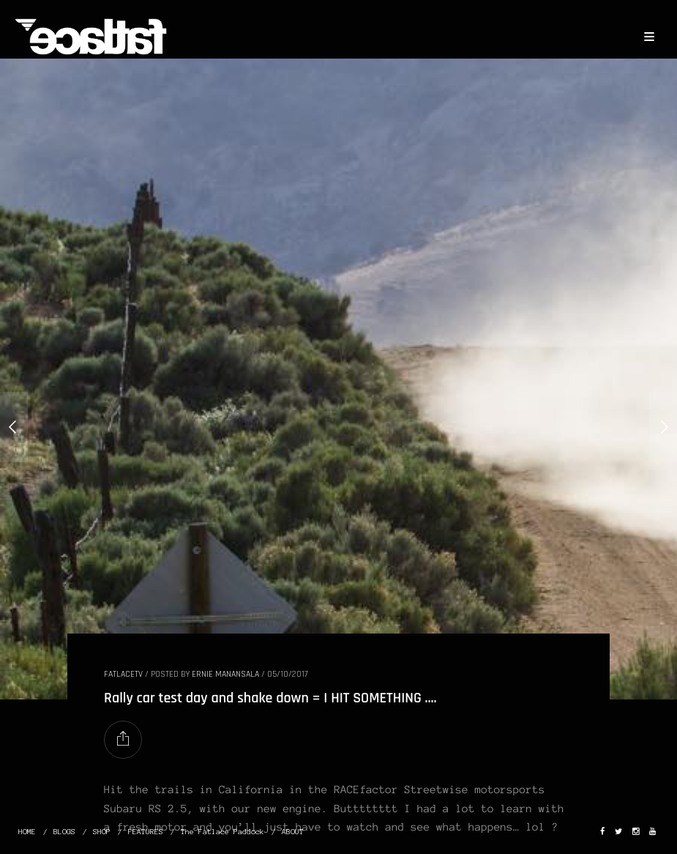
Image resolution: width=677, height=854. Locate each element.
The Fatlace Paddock (222, 832)
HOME (27, 832)
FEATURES (145, 832)
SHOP (102, 832)
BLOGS (64, 832)
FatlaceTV (123, 674)
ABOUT (293, 832)
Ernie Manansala (225, 674)
